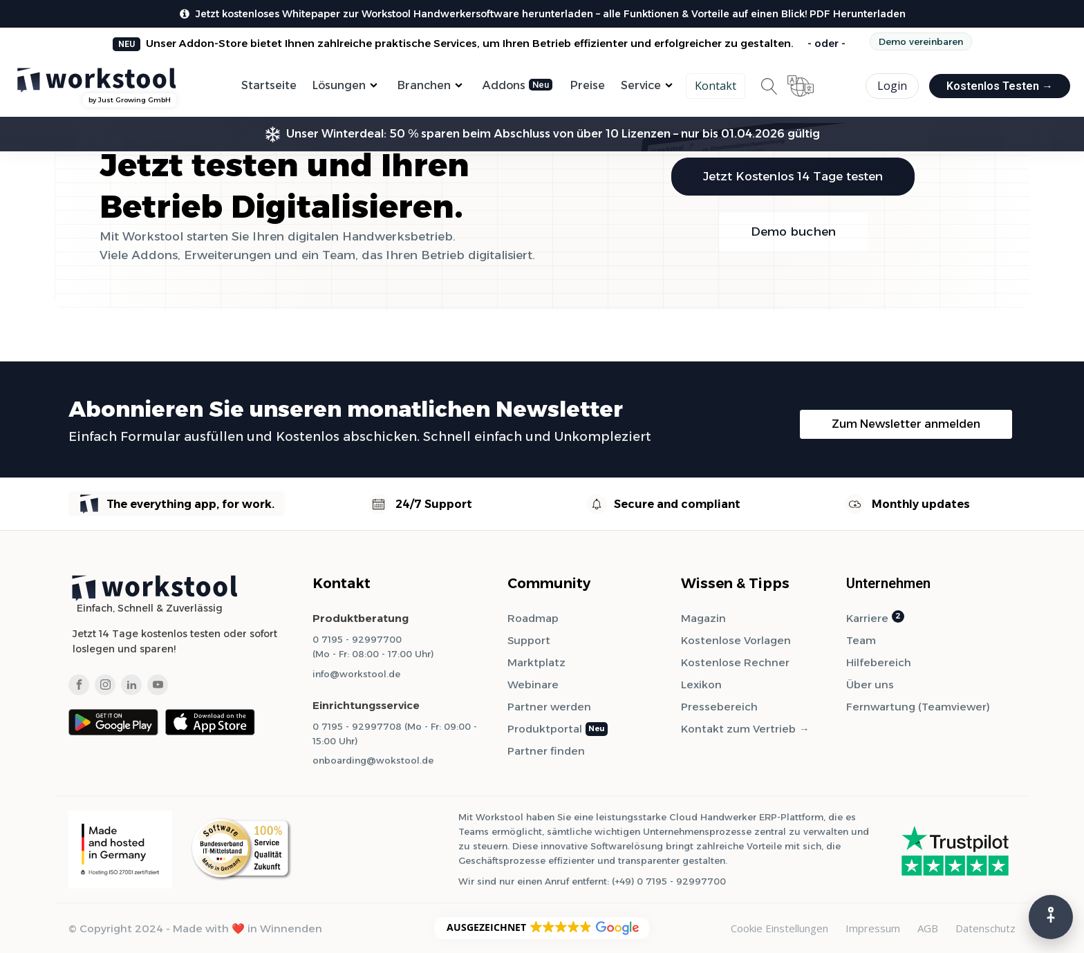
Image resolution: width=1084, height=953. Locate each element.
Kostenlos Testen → (999, 86)
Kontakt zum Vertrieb (738, 728)
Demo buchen (793, 231)
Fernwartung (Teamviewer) (918, 706)
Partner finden (546, 750)
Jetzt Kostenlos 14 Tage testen (793, 176)
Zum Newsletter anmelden (906, 424)
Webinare (533, 684)
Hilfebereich (878, 662)
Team (861, 640)
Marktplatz (536, 662)
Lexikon (701, 684)
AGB (927, 928)
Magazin (703, 618)
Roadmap (533, 618)
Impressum (872, 928)
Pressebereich (719, 706)
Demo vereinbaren (921, 41)
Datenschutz (985, 928)
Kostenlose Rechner (735, 662)
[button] (541, 928)
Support (528, 640)
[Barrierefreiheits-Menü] (1051, 917)
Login (892, 85)
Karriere (867, 618)
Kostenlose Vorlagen (736, 640)
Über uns (870, 684)
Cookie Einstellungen (779, 928)
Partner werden (549, 706)
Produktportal (544, 728)
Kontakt (715, 85)
